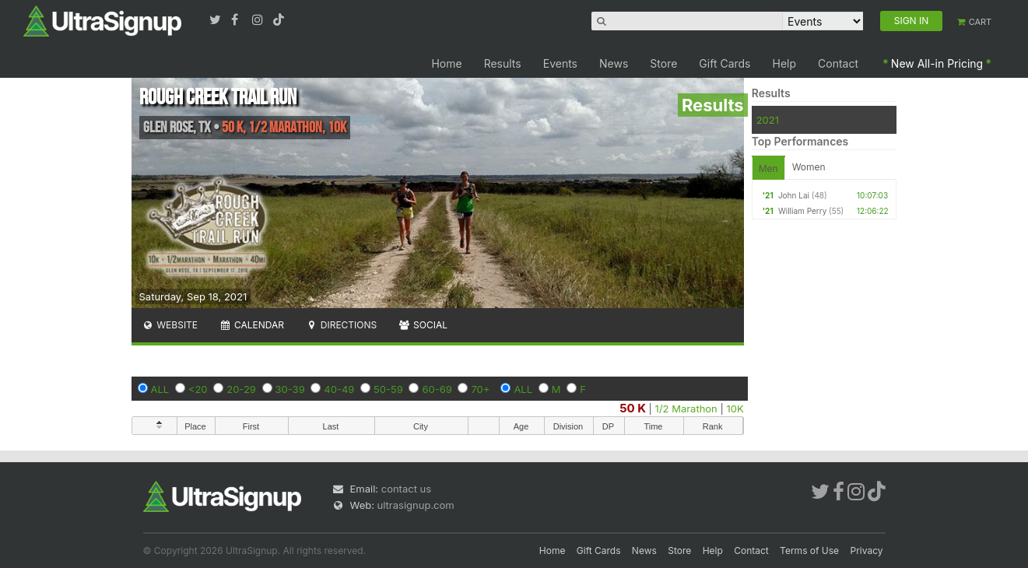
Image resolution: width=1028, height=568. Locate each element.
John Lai (793, 195)
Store (663, 63)
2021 (767, 120)
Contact (838, 63)
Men (768, 168)
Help (785, 63)
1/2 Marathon (686, 408)
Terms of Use (809, 550)
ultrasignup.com (415, 505)
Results (502, 63)
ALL (160, 389)
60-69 (436, 389)
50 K (632, 408)
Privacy (867, 550)
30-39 (290, 389)
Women (809, 167)
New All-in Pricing (937, 63)
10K (734, 408)
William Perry (802, 211)
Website (170, 325)
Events (560, 63)
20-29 (241, 389)
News (613, 63)
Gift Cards (724, 63)
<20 (198, 389)
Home (446, 63)
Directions (341, 325)
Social (422, 325)
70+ (480, 389)
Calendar (251, 325)
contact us (406, 488)
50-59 (388, 389)
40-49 (339, 389)
